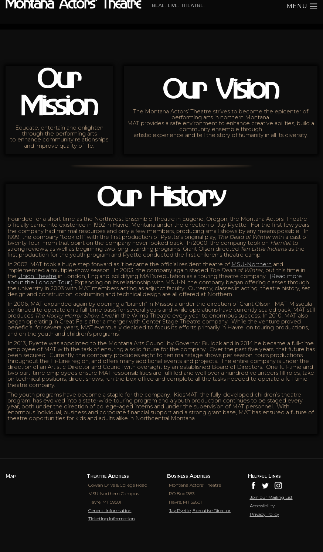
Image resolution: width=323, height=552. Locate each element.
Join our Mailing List (271, 497)
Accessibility (262, 505)
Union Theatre (37, 276)
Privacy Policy (264, 514)
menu (302, 5)
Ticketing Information (111, 518)
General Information (110, 510)
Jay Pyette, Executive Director (200, 510)
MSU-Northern (251, 264)
